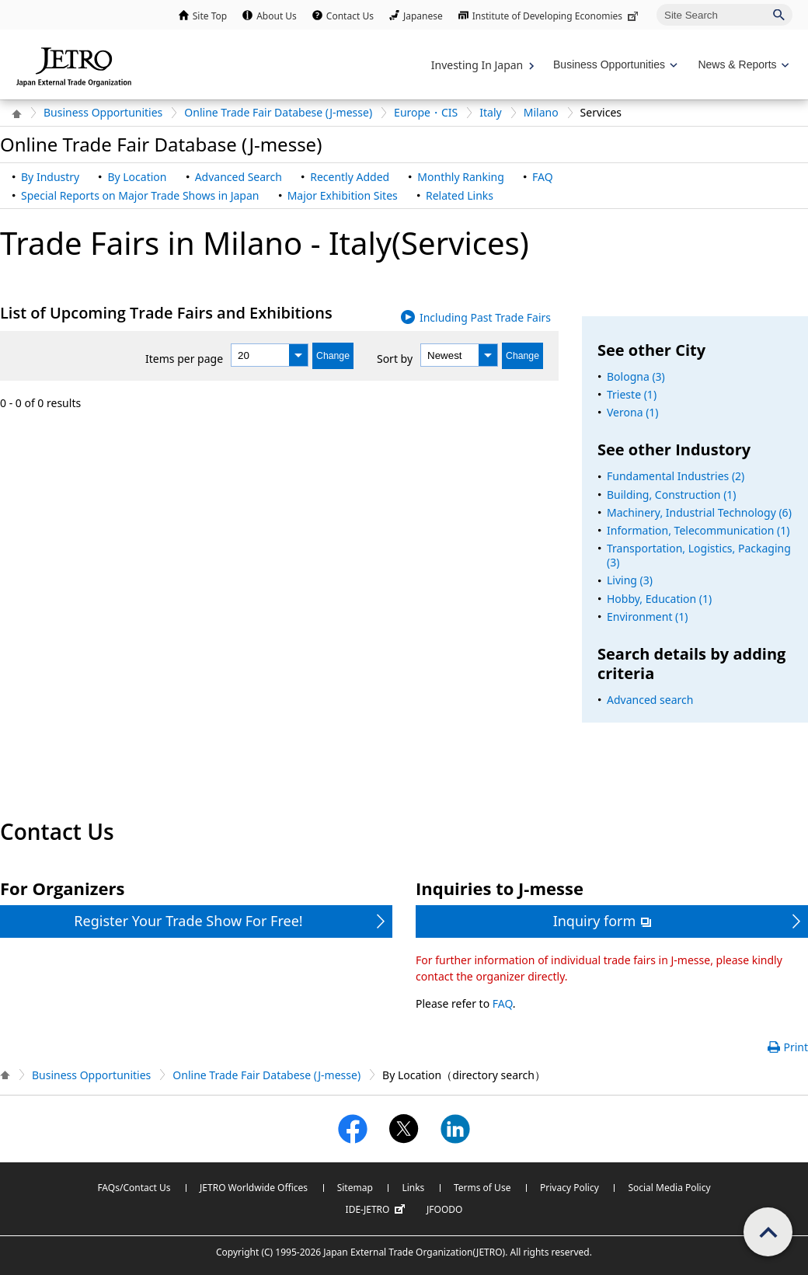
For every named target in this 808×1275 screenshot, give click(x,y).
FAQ (542, 176)
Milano (541, 112)
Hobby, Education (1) (659, 598)
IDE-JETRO (377, 1210)
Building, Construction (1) (672, 494)
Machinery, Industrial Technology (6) (699, 512)
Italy (490, 112)
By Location (136, 176)
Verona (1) (633, 412)
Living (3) (630, 580)
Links (413, 1187)
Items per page (184, 358)
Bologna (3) (636, 376)
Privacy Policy (569, 1187)
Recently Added (349, 176)
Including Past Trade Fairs (485, 317)
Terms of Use (482, 1187)
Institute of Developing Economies (556, 16)
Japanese (423, 16)
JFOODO (444, 1209)
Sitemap (355, 1187)
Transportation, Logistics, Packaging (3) (699, 555)
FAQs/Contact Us (133, 1187)
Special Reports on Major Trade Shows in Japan (140, 195)
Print (795, 1047)
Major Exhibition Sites (342, 195)
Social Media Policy (669, 1187)
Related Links (459, 195)
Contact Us (350, 16)
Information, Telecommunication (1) (698, 530)
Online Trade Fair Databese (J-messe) (278, 112)
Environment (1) (647, 616)
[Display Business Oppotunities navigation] (613, 65)
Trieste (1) (631, 394)
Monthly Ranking (460, 176)
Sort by (395, 358)
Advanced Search (238, 176)
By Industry (50, 176)
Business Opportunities (103, 112)
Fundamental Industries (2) (675, 476)
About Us (276, 16)
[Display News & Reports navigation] (741, 65)
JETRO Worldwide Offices (254, 1187)
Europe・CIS (426, 112)
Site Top (210, 16)
